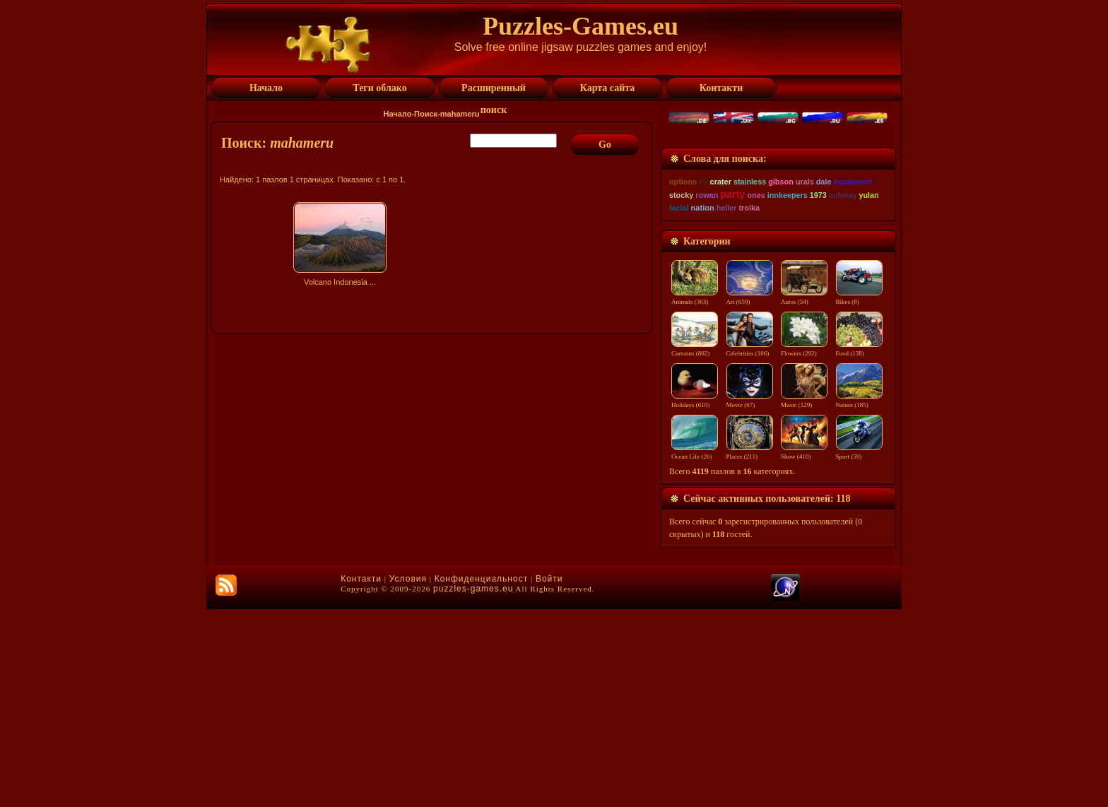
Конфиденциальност (481, 777)
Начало (398, 114)
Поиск (425, 114)
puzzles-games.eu (473, 786)
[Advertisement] (433, 415)
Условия (408, 777)
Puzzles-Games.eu (580, 26)
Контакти (361, 777)
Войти (549, 777)
